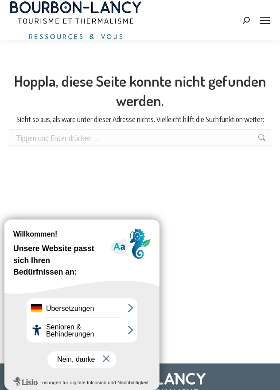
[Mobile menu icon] (265, 20)
